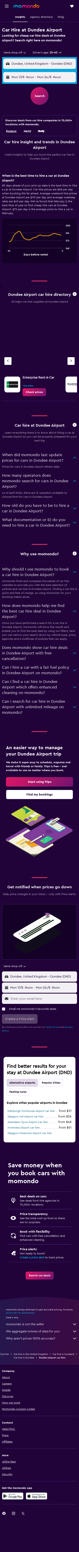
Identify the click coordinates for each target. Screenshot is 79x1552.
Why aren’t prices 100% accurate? (41, 1338)
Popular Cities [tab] (51, 1082)
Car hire (4, 1354)
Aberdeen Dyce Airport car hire (28, 1122)
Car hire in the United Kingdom (30, 1354)
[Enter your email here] (43, 998)
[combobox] (15, 53)
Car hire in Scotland (63, 1354)
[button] (6, 6)
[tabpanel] (39, 219)
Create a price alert (32, 1257)
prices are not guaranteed (20, 1313)
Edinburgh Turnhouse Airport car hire (31, 1111)
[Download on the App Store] (36, 1496)
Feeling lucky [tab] (18, 1092)
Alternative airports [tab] (22, 1082)
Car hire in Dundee (24, 1357)
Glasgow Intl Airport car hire (25, 1116)
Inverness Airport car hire (24, 1127)
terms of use (52, 1027)
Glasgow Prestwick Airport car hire (30, 1133)
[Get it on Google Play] (12, 1496)
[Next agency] (71, 361)
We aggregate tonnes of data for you (41, 1331)
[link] (34, 392)
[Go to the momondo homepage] (26, 6)
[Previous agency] (8, 361)
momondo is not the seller (41, 1324)
